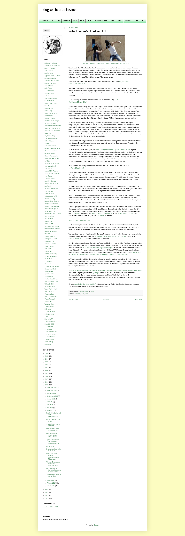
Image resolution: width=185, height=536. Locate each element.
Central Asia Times (51, 103)
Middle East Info (50, 211)
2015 (47, 385)
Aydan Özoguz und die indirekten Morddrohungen (52, 441)
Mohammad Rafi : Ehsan (53, 214)
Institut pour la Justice (52, 163)
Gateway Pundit (50, 153)
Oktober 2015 (51, 393)
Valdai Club (48, 301)
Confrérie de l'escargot (52, 121)
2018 (47, 376)
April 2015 (50, 410)
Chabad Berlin (49, 108)
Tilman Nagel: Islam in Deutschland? (53, 475)
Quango (96, 273)
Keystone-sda (124, 81)
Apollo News (49, 73)
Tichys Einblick (49, 284)
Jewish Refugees (50, 181)
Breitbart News (49, 93)
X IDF (46, 316)
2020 (47, 370)
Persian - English (50, 244)
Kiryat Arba (76, 213)
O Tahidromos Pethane (52, 229)
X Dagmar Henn (50, 311)
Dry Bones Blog (50, 136)
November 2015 (52, 390)
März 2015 (50, 480)
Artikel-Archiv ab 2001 (52, 80)
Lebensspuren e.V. (51, 196)
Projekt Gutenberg (50, 256)
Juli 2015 (50, 402)
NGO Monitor (49, 219)
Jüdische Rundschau (51, 188)
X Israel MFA (49, 319)
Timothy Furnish (50, 286)
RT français (48, 261)
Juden (89, 21)
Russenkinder (49, 264)
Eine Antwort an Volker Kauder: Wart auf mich (52, 435)
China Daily (48, 111)
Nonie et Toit (49, 224)
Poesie (120, 21)
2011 (47, 498)
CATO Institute (49, 101)
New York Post (49, 216)
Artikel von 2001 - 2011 (50, 507)
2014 (47, 489)
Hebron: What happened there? (80, 220)
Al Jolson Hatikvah (51, 63)
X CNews (48, 309)
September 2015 (52, 396)
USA (143, 21)
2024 (47, 359)
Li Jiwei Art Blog (50, 199)
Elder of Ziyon (49, 141)
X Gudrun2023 (49, 314)
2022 (47, 365)
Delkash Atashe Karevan (53, 126)
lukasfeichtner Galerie (52, 201)
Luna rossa (50, 446)
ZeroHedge (48, 344)
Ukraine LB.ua (49, 294)
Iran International (50, 166)
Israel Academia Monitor (52, 173)
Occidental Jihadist (51, 231)
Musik (112, 21)
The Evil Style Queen (51, 281)
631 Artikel (100, 216)
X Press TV (48, 329)
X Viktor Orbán (49, 339)
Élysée (47, 143)
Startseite (106, 299)
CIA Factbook (49, 116)
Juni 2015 (50, 405)
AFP (116, 100)
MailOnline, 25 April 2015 (78, 102)
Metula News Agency (51, 209)
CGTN (47, 106)
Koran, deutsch (49, 194)
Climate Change (50, 118)
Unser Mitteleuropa (51, 296)
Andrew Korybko (50, 68)
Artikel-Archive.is (50, 83)
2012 (47, 495)
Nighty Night (49, 221)
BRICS (47, 96)
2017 (47, 379)
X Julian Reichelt (50, 322)
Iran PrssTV (48, 168)
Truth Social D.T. (50, 291)
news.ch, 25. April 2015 (77, 84)
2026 (47, 353)
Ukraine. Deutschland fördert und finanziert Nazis (53, 463)
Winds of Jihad (49, 304)
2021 (47, 368)
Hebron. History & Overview (102, 213)
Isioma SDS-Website (51, 171)
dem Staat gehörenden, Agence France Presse (113, 150)
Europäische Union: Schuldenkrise (52, 429)
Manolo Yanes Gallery (52, 206)
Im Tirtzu (47, 161)
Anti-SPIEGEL (49, 71)
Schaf (136, 21)
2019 (47, 373)
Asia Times (48, 88)
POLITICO (48, 249)
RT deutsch (48, 259)
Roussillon (128, 21)
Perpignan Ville (49, 241)
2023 (47, 362)
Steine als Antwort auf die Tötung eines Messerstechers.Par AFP (105, 63)
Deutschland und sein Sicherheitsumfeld (53, 450)
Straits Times (49, 276)
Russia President (50, 269)
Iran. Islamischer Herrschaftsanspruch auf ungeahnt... (53, 470)
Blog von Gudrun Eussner (60, 10)
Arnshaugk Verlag (50, 78)
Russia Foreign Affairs (52, 266)
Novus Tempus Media (52, 226)
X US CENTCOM (50, 334)
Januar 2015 (51, 486)
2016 (47, 382)
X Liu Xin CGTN (50, 324)
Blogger (96, 525)
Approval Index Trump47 (53, 76)
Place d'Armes (49, 246)
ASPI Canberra (49, 91)
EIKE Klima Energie (51, 138)
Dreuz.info (48, 133)
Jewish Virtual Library (125, 213)
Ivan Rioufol (48, 176)
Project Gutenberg (50, 254)
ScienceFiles (49, 271)
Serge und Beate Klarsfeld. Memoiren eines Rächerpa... (52, 456)
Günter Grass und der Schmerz (53, 425)
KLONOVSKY (49, 191)
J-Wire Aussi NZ (50, 178)
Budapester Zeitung (51, 98)
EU (52, 21)
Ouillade (47, 234)
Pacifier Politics (49, 236)
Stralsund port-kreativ (52, 279)
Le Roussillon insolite (101, 21)
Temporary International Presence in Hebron (110, 236)
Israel (82, 21)
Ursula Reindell (49, 299)
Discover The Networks (52, 131)
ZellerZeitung (49, 342)
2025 (47, 356)
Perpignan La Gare (51, 239)
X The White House (51, 332)
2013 (47, 492)
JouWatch (48, 186)
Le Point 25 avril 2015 (76, 168)
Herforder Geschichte (52, 158)
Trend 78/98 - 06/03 (51, 289)
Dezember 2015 (52, 387)
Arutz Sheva (49, 86)
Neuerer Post (73, 299)
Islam (75, 21)
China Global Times (51, 113)
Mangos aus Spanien (51, 203)
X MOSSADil (49, 327)
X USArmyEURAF (50, 337)
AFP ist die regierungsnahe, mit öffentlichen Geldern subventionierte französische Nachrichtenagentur (105, 270)
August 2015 (51, 399)
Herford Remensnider (52, 156)
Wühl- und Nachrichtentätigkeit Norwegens (98, 248)
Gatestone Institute (51, 151)
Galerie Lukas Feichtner (52, 148)
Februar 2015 (51, 483)
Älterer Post (138, 299)
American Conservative (52, 65)
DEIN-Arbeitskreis (50, 123)
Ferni (58, 21)
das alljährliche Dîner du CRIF (85, 284)
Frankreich (66, 21)
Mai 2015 (50, 407)
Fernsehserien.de (50, 146)
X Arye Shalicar (50, 306)
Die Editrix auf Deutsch (52, 128)
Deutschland (44, 21)
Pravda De (48, 251)
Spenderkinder (49, 274)
